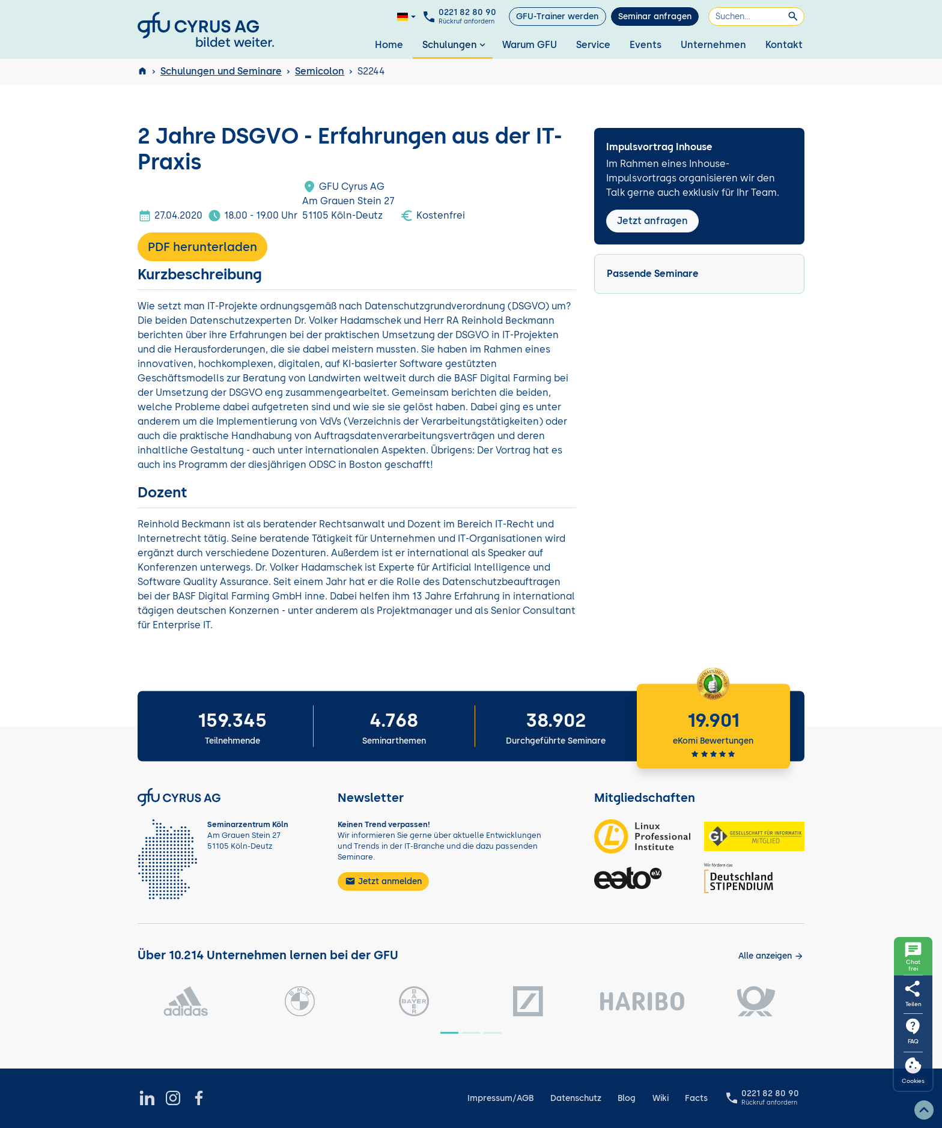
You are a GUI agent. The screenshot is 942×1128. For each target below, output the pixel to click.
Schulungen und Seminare (221, 71)
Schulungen (455, 44)
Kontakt (784, 44)
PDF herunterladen (202, 247)
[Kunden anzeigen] (771, 956)
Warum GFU (529, 44)
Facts (696, 1098)
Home (389, 44)
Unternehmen (713, 44)
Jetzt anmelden (383, 881)
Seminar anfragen (654, 16)
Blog (627, 1098)
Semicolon (319, 71)
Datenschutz (575, 1098)
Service (593, 44)
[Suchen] (756, 16)
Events (645, 44)
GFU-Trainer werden (557, 16)
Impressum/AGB (500, 1098)
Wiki (660, 1098)
